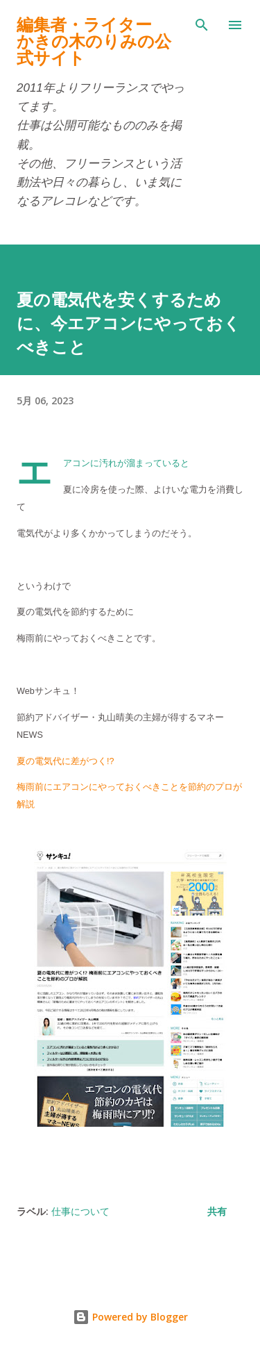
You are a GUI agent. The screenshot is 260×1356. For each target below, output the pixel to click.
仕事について (80, 1211)
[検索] (201, 25)
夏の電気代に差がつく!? (66, 761)
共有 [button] (217, 1211)
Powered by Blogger (130, 1316)
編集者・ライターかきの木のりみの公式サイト (94, 41)
